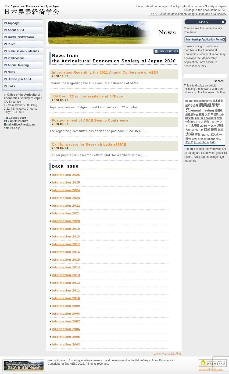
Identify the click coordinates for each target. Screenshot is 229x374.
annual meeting (202, 110)
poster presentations (198, 100)
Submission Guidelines (23, 51)
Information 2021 (66, 213)
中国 (218, 138)
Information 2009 (66, 306)
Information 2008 (66, 313)
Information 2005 (66, 336)
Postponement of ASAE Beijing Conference (90, 120)
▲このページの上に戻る (166, 353)
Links (11, 86)
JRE (220, 125)
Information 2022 (66, 205)
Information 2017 (66, 244)
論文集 (189, 118)
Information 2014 (66, 267)
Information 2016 (66, 252)
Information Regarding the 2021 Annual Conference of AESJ (105, 72)
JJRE (195, 125)
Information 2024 (66, 190)
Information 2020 (66, 221)
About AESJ (16, 30)
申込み (212, 125)
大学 (207, 114)
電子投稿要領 (208, 118)
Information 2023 (66, 198)
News (11, 72)
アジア (189, 142)
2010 (203, 125)
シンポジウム (201, 142)
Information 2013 (66, 275)
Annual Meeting (18, 65)
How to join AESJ (19, 79)
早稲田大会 (217, 114)
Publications (16, 58)
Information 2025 (66, 182)
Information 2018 (66, 236)
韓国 (220, 129)
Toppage (13, 23)
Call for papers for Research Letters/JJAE (89, 144)
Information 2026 (66, 174)
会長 (197, 118)
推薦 (201, 114)
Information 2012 (66, 282)
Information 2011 (66, 290)
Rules (11, 44)
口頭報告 (210, 129)
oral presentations (203, 138)
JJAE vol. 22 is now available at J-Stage (87, 96)
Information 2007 (66, 321)
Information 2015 (66, 259)
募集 (197, 134)
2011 (213, 142)
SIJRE (205, 134)
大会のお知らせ (194, 129)
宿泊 (219, 118)
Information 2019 (66, 228)
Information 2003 (66, 344)
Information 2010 (66, 298)
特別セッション (194, 121)
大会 (189, 134)
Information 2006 (66, 329)
